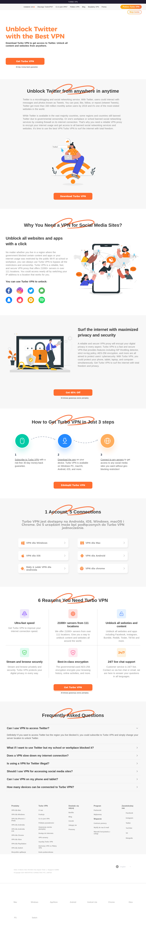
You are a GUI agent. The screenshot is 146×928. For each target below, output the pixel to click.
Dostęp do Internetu (46, 833)
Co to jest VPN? (61, 7)
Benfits (71, 812)
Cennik (71, 821)
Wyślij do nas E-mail (101, 827)
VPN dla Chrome (17, 835)
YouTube (127, 828)
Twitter (126, 823)
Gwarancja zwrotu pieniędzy (45, 828)
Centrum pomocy (100, 823)
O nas (41, 810)
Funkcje (41, 814)
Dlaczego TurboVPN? (45, 7)
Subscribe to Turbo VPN (27, 459)
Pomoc (104, 7)
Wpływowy (98, 814)
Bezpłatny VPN (93, 7)
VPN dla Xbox (16, 839)
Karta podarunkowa (46, 852)
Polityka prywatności (46, 823)
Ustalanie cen (28, 7)
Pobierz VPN (74, 7)
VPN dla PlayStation (18, 844)
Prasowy (72, 829)
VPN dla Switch (17, 848)
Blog (83, 7)
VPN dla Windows (18, 814)
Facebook (127, 813)
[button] (73, 728)
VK (125, 833)
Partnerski (97, 810)
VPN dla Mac (16, 810)
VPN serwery (43, 837)
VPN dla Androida (18, 825)
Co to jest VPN (44, 819)
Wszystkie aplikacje (18, 852)
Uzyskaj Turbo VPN (46, 842)
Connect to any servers (112, 459)
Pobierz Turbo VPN (131, 7)
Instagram (127, 818)
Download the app (67, 459)
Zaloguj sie (73, 825)
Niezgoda (127, 838)
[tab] (73, 728)
